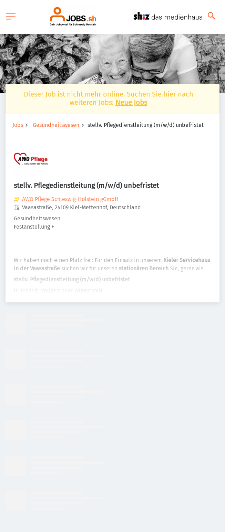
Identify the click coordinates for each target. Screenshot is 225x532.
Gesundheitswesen (56, 125)
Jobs (17, 125)
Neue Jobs (131, 102)
